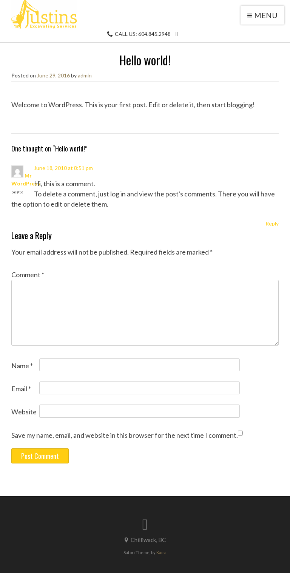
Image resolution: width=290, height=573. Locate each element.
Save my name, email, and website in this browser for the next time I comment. (124, 435)
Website (24, 412)
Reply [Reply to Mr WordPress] (272, 223)
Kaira (161, 552)
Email (21, 389)
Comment (27, 274)
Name (22, 365)
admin (85, 75)
